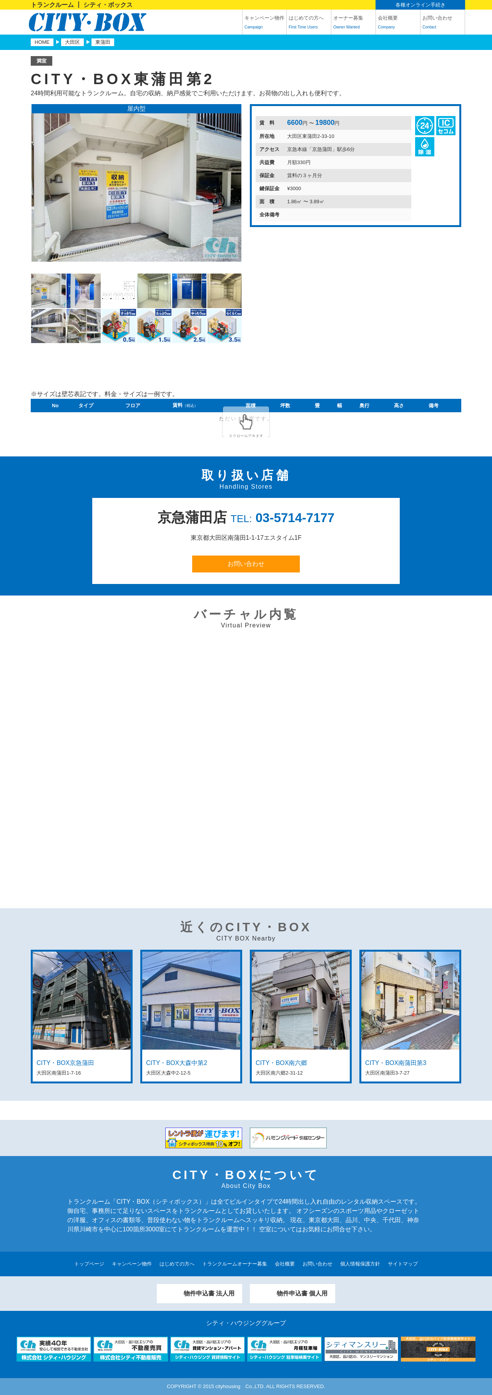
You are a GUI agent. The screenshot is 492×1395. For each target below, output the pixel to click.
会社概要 (398, 23)
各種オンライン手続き (420, 5)
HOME (42, 42)
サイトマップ (403, 1264)
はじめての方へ (309, 23)
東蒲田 (102, 42)
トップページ (89, 1264)
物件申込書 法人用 (209, 1293)
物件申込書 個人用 (302, 1293)
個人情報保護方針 (360, 1264)
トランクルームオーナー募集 (234, 1264)
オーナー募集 (353, 23)
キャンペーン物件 (264, 23)
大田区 (72, 42)
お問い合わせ (442, 23)
